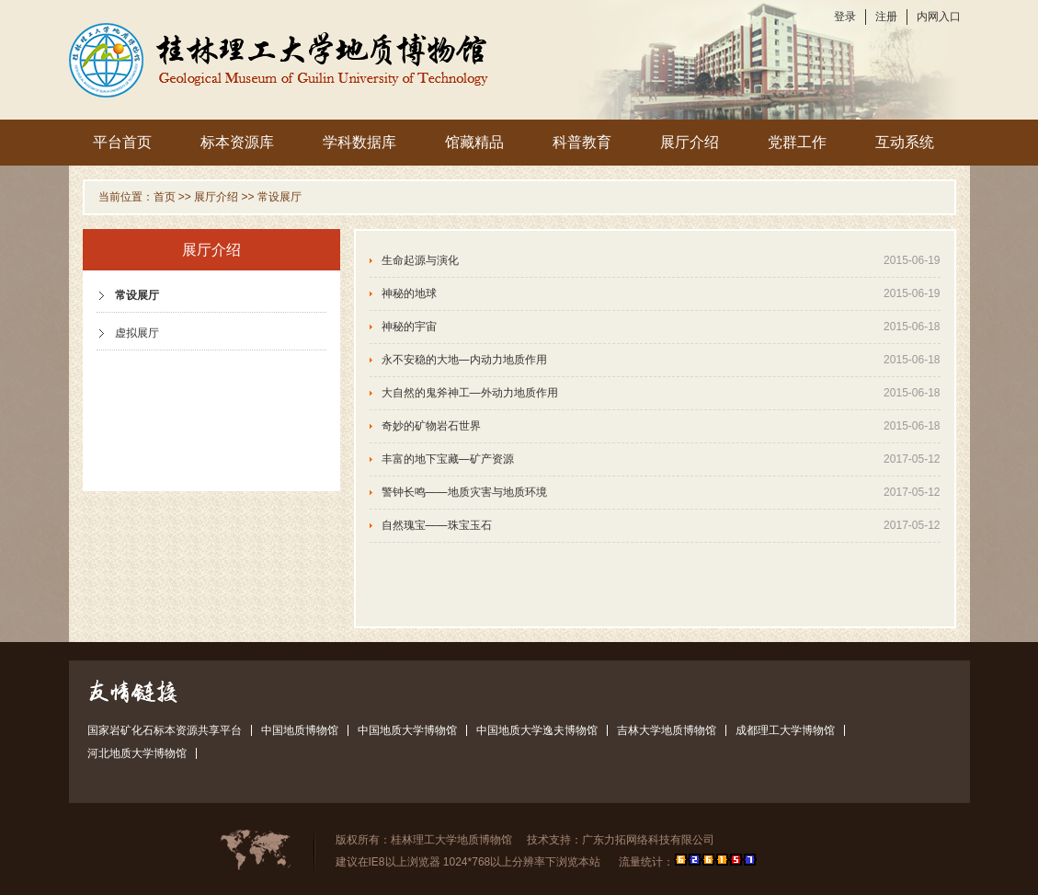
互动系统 (904, 142)
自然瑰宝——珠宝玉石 (437, 525)
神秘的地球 (409, 293)
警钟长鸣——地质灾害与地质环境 (464, 492)
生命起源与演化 (420, 260)
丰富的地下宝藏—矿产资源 (448, 459)
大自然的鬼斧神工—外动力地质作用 (470, 392)
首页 (165, 196)
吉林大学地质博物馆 (666, 730)
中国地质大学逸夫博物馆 (537, 730)
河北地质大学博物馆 (137, 753)
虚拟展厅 (137, 333)
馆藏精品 (474, 142)
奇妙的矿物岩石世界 (431, 425)
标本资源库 (237, 142)
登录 (845, 16)
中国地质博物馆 (299, 730)
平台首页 (122, 142)
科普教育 (582, 142)
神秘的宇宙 (409, 326)
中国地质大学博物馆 (407, 730)
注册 (886, 16)
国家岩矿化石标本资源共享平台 (164, 730)
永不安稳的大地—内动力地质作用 (464, 359)
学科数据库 (359, 142)
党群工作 (797, 142)
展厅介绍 (689, 142)
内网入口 (939, 16)
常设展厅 (279, 196)
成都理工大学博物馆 (785, 730)
